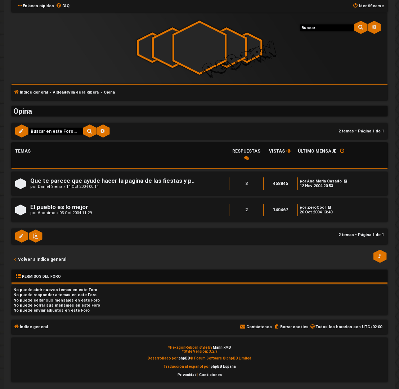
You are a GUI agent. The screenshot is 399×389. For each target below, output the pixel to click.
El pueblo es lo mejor (59, 207)
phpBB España (223, 366)
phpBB (184, 358)
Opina (22, 111)
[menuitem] (63, 6)
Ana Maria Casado (324, 181)
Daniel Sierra (50, 186)
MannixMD (222, 347)
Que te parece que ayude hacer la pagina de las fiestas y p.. (112, 180)
